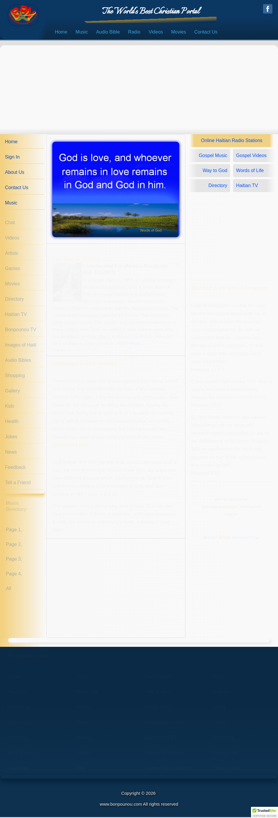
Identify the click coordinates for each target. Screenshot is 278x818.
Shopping (15, 376)
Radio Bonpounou (163, 723)
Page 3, (14, 559)
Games (12, 269)
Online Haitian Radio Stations (231, 141)
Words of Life (250, 171)
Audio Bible (108, 33)
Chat (10, 223)
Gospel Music (213, 156)
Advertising (19, 723)
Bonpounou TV (20, 330)
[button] (264, 812)
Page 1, (14, 530)
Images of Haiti (20, 346)
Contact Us (205, 33)
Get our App (226, 753)
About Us (14, 173)
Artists (11, 254)
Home (61, 33)
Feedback (15, 468)
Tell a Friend (18, 483)
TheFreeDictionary (87, 351)
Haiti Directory (231, 538)
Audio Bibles (18, 361)
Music (82, 33)
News (11, 453)
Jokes (11, 437)
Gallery (12, 391)
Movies (178, 33)
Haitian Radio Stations (168, 769)
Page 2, (14, 545)
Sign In (12, 158)
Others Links (227, 769)
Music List (86, 692)
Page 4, (14, 574)
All (8, 589)
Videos (156, 33)
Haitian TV (16, 315)
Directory (14, 300)
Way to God (214, 171)
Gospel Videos (251, 156)
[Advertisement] (139, 88)
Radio (134, 33)
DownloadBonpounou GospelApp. (231, 508)
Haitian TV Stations (165, 753)
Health (12, 422)
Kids (9, 407)
